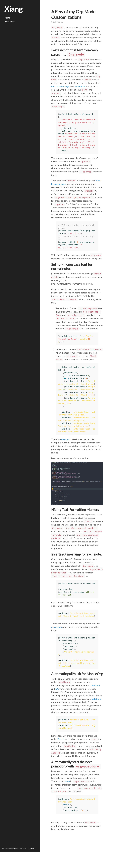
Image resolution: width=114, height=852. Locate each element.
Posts (7, 17)
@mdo (32, 849)
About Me (9, 21)
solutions (96, 698)
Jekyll (13, 849)
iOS (57, 688)
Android (96, 685)
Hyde (20, 849)
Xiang (13, 9)
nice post (65, 439)
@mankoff (80, 86)
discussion (56, 627)
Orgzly (61, 739)
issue (67, 781)
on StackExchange (60, 86)
